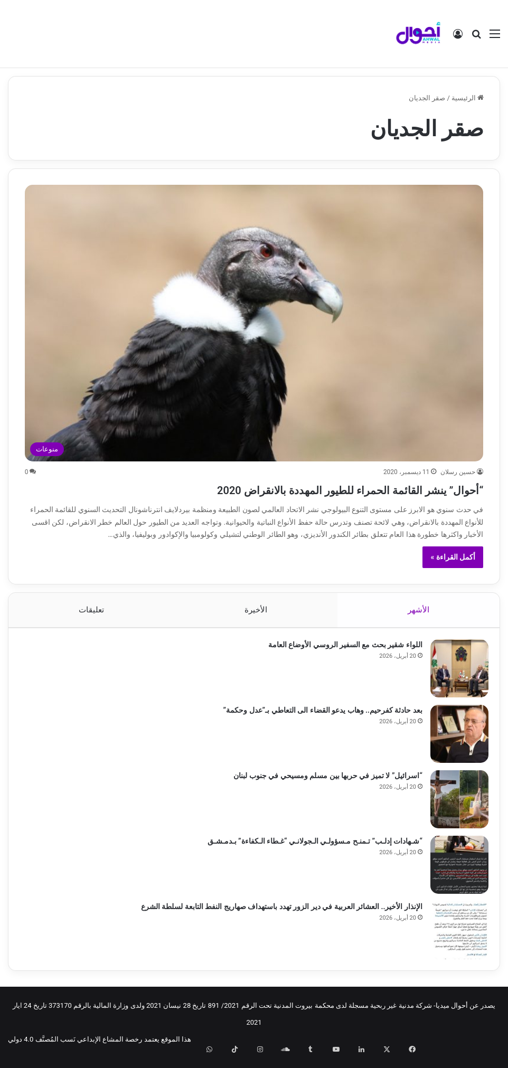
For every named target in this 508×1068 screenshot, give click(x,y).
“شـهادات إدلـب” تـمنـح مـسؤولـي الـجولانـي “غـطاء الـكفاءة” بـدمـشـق (310, 846)
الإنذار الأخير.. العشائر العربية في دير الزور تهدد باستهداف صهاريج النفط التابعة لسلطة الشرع (277, 911)
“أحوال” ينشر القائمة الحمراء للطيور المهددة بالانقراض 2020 (286, 488)
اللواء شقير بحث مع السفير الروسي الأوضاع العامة (341, 649)
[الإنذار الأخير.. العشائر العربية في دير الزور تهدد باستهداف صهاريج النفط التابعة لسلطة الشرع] (455, 935)
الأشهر (418, 610)
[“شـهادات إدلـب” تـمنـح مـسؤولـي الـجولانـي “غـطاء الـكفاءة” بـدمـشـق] (455, 869)
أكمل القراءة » (452, 557)
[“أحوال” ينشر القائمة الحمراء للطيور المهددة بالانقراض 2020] (254, 323)
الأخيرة (255, 610)
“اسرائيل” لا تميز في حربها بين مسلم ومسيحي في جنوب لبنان (323, 780)
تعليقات (91, 610)
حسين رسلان (457, 472)
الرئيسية (467, 98)
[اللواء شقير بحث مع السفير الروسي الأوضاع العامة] (455, 673)
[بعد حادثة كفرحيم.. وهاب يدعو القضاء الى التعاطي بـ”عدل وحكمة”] (455, 739)
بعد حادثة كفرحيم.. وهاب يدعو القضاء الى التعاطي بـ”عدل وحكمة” (318, 715)
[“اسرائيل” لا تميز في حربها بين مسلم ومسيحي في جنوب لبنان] (455, 804)
